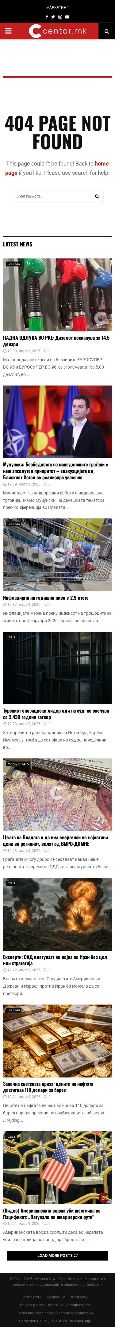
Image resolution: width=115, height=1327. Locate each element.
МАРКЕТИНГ (57, 8)
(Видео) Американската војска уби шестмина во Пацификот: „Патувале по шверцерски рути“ (52, 1214)
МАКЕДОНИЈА (18, 763)
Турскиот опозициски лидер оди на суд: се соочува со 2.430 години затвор (56, 714)
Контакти (79, 1297)
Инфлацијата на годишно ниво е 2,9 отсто (46, 597)
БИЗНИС (14, 264)
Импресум (32, 1297)
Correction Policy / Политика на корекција (55, 1321)
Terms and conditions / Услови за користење (55, 1313)
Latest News (17, 244)
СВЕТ (11, 637)
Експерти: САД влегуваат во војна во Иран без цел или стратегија (55, 960)
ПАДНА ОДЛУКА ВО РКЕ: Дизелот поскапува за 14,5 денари (56, 341)
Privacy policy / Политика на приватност (55, 1305)
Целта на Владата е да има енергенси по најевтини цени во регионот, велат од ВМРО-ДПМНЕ (55, 840)
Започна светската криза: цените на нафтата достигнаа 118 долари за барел (48, 1087)
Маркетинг (56, 1297)
